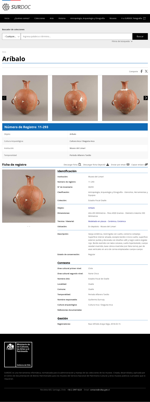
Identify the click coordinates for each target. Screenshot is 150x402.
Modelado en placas (97, 221)
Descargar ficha (71, 164)
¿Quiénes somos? (22, 18)
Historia (62, 18)
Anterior (4, 98)
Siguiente (146, 98)
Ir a (131, 18)
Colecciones (39, 18)
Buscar (140, 36)
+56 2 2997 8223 (74, 389)
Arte (52, 18)
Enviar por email (118, 164)
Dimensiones (63, 213)
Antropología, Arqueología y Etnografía (87, 18)
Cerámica (112, 221)
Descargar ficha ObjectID (94, 164)
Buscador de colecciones (13, 29)
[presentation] (29, 226)
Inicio (7, 18)
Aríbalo (91, 208)
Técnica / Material (65, 221)
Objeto (60, 208)
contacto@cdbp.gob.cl (100, 389)
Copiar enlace (137, 164)
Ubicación (61, 226)
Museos (113, 18)
